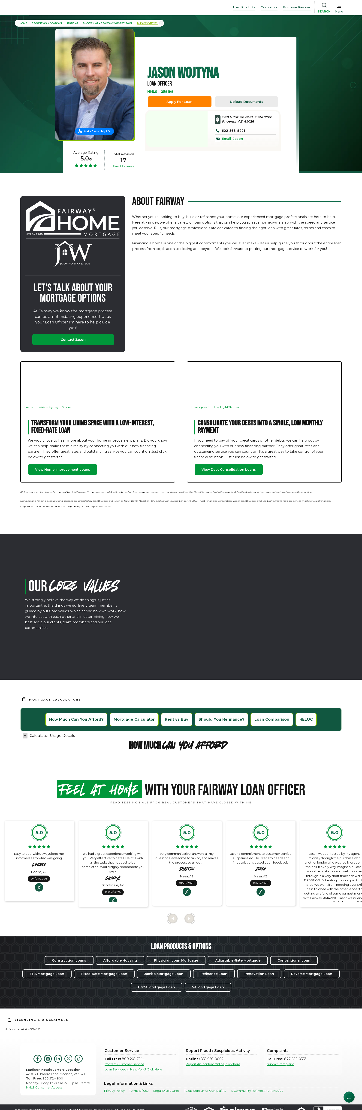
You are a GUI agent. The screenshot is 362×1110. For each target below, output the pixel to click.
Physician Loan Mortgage (176, 960)
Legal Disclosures (166, 1090)
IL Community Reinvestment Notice (257, 1090)
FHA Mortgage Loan (47, 974)
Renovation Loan (259, 974)
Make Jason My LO (97, 131)
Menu (339, 11)
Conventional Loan (294, 960)
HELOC (306, 719)
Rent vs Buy (176, 719)
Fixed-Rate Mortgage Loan (104, 974)
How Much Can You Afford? (76, 719)
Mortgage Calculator (134, 719)
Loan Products (244, 7)
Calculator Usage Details (52, 735)
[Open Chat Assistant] (349, 1097)
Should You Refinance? (221, 719)
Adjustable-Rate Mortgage (237, 960)
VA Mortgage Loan (208, 987)
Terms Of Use (139, 1090)
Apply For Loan (179, 102)
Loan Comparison (271, 719)
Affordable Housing (120, 960)
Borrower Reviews (297, 7)
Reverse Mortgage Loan (311, 974)
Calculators (269, 7)
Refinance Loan (213, 974)
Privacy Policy (114, 1090)
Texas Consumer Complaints (205, 1090)
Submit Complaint (280, 1064)
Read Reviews (123, 166)
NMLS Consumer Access (44, 1087)
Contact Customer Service (124, 1064)
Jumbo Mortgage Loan (163, 974)
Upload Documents (246, 102)
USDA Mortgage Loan (156, 987)
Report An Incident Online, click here (213, 1064)
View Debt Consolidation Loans (229, 469)
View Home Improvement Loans (62, 469)
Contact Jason (73, 340)
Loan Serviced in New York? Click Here (133, 1069)
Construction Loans (69, 960)
